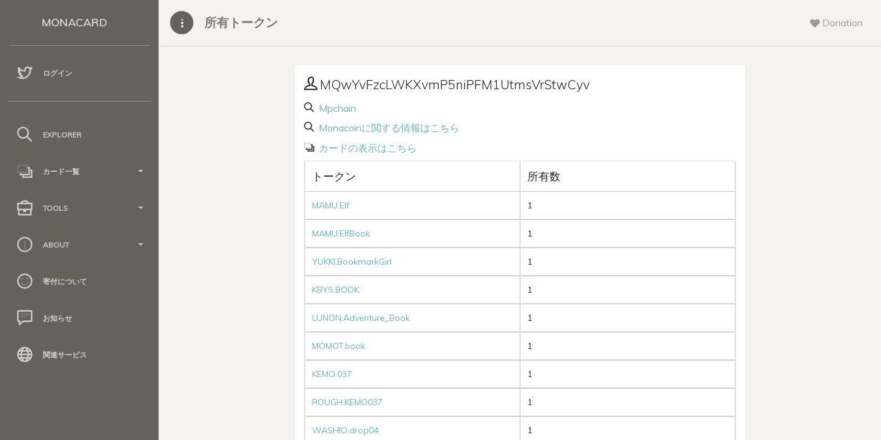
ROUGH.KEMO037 (347, 402)
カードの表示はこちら (366, 148)
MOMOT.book (338, 345)
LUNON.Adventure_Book (361, 317)
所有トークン (241, 22)
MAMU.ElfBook (341, 233)
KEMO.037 (332, 374)
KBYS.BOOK (335, 289)
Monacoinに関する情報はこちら (387, 128)
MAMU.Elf (330, 205)
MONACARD (74, 22)
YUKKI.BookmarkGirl (352, 261)
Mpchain (336, 108)
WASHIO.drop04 (345, 430)
